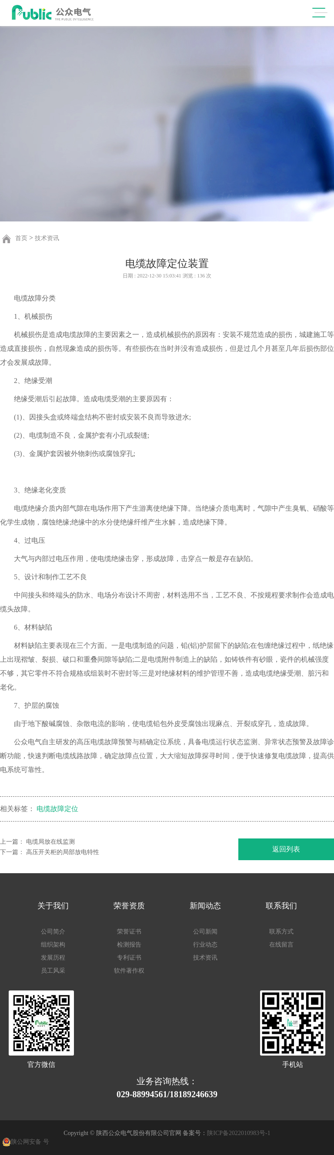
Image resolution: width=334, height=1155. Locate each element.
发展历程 (53, 957)
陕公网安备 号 (30, 1141)
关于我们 (53, 905)
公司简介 (53, 931)
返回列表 (286, 849)
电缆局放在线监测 (50, 841)
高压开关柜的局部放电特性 (62, 852)
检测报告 (129, 944)
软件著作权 (129, 970)
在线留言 (281, 944)
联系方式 (281, 931)
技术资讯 (47, 238)
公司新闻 (205, 931)
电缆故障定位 (57, 808)
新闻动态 (205, 905)
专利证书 (129, 957)
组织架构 (53, 944)
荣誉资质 (129, 905)
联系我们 (281, 905)
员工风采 (53, 970)
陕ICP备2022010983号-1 (238, 1133)
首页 (21, 238)
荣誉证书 (129, 931)
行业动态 (205, 944)
